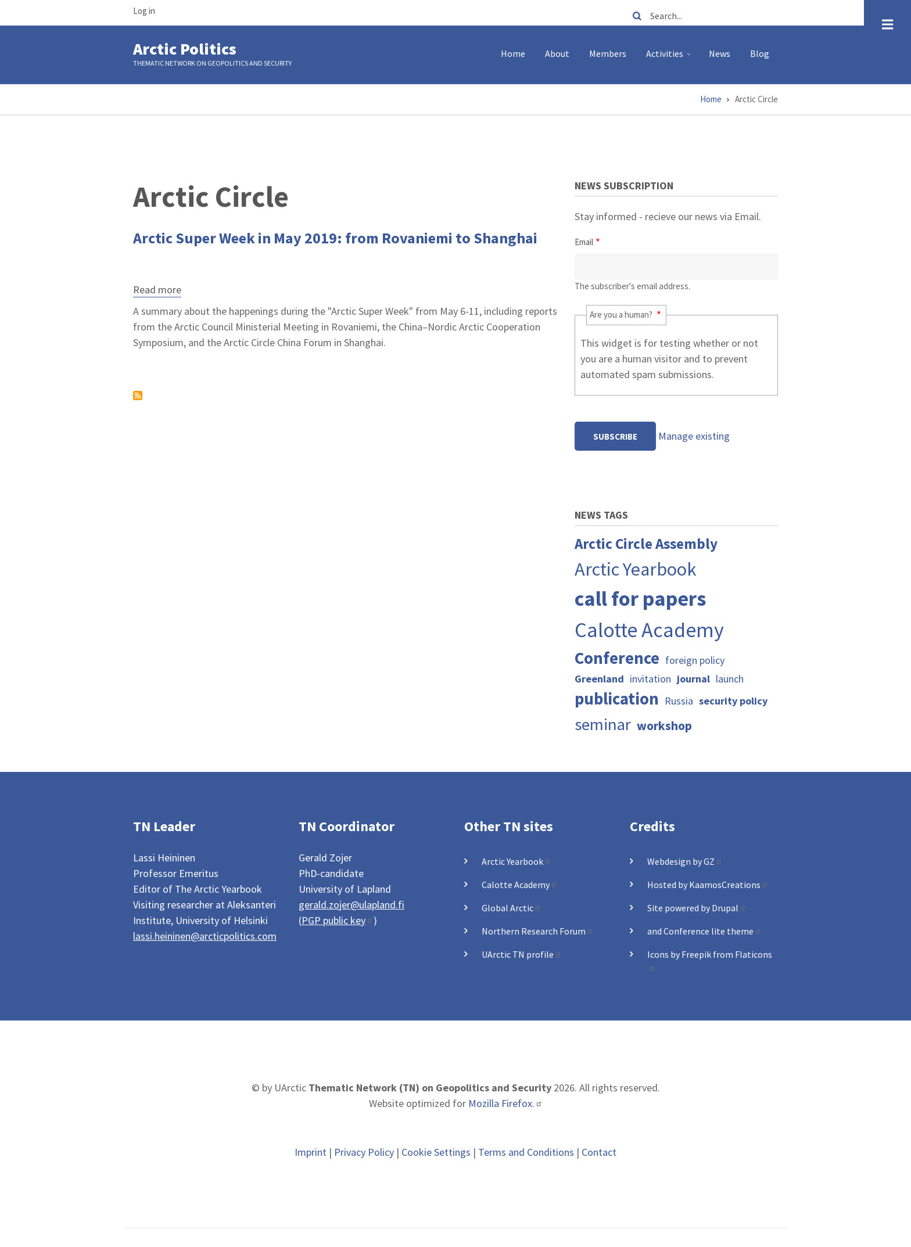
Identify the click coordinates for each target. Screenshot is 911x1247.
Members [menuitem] (607, 53)
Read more (157, 291)
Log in (144, 10)
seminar (603, 724)
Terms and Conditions (526, 1152)
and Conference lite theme (704, 931)
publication (617, 698)
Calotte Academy (649, 630)
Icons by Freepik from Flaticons (709, 960)
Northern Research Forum (538, 931)
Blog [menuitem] (759, 53)
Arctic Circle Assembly (646, 543)
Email (584, 241)
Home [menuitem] (513, 53)
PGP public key (338, 920)
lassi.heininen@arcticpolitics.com (205, 936)
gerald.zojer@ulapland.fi (351, 904)
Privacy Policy (364, 1152)
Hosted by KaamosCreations (708, 884)
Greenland (599, 678)
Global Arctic (511, 908)
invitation (650, 678)
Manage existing (694, 436)
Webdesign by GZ (685, 861)
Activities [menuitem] (669, 58)
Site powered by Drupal (697, 908)
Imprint (311, 1152)
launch (730, 678)
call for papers (640, 598)
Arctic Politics (184, 48)
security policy (733, 700)
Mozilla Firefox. (505, 1103)
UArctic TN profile (522, 954)
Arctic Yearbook (636, 569)
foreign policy (695, 660)
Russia (679, 700)
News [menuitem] (719, 53)
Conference (617, 658)
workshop (664, 726)
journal (693, 678)
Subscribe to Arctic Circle (137, 395)
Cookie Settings (436, 1152)
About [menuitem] (557, 53)
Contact (599, 1152)
